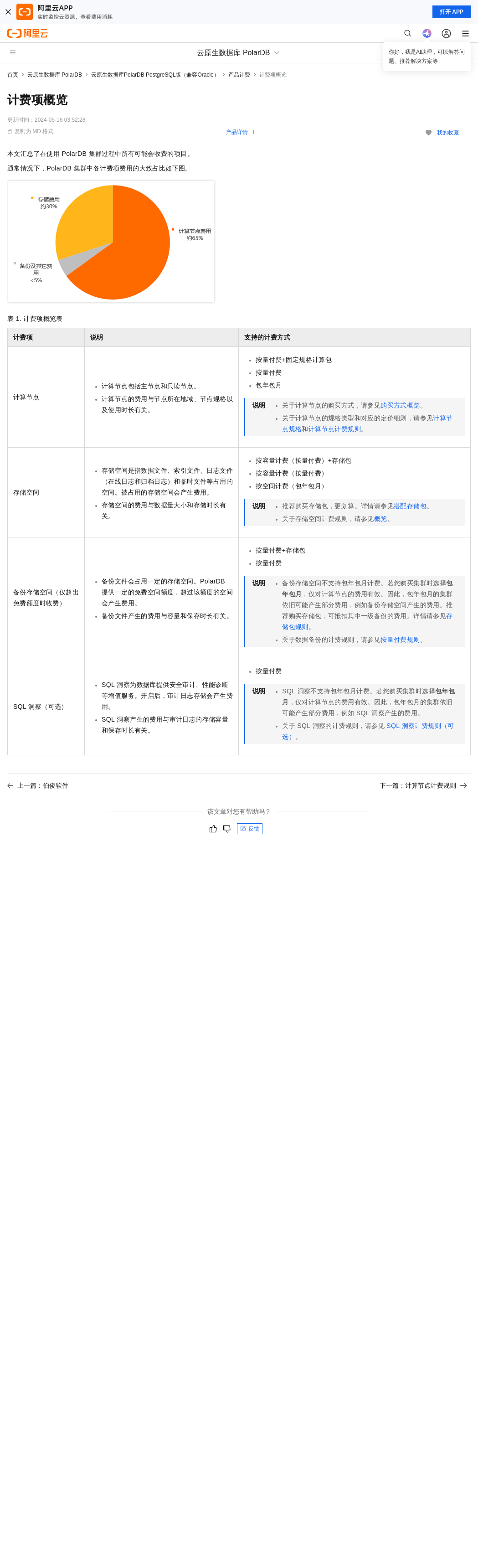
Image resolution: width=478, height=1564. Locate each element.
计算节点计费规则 (334, 429)
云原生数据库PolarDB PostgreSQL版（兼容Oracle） (155, 75)
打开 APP (451, 12)
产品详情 (237, 132)
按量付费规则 (400, 639)
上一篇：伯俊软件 (37, 785)
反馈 (249, 829)
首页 (12, 75)
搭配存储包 (410, 506)
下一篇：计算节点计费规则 (423, 785)
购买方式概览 (400, 405)
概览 (380, 518)
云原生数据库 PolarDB (54, 75)
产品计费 (239, 75)
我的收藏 (448, 132)
